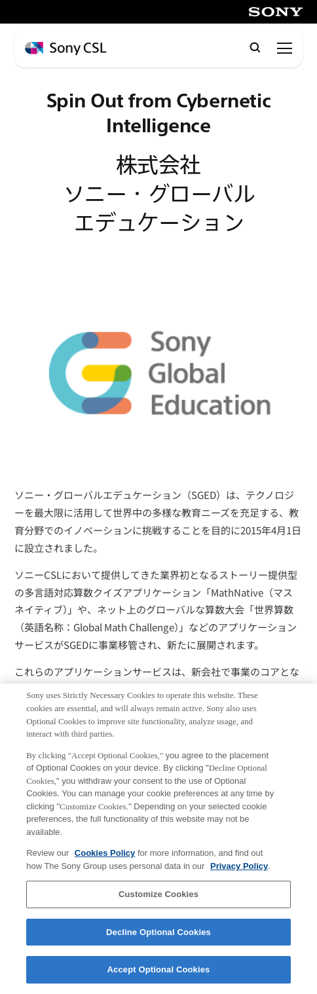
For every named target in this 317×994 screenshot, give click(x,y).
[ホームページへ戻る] (65, 49)
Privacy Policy (239, 866)
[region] (158, 839)
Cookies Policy (105, 853)
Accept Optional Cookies (158, 969)
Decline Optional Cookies (158, 932)
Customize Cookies (158, 894)
